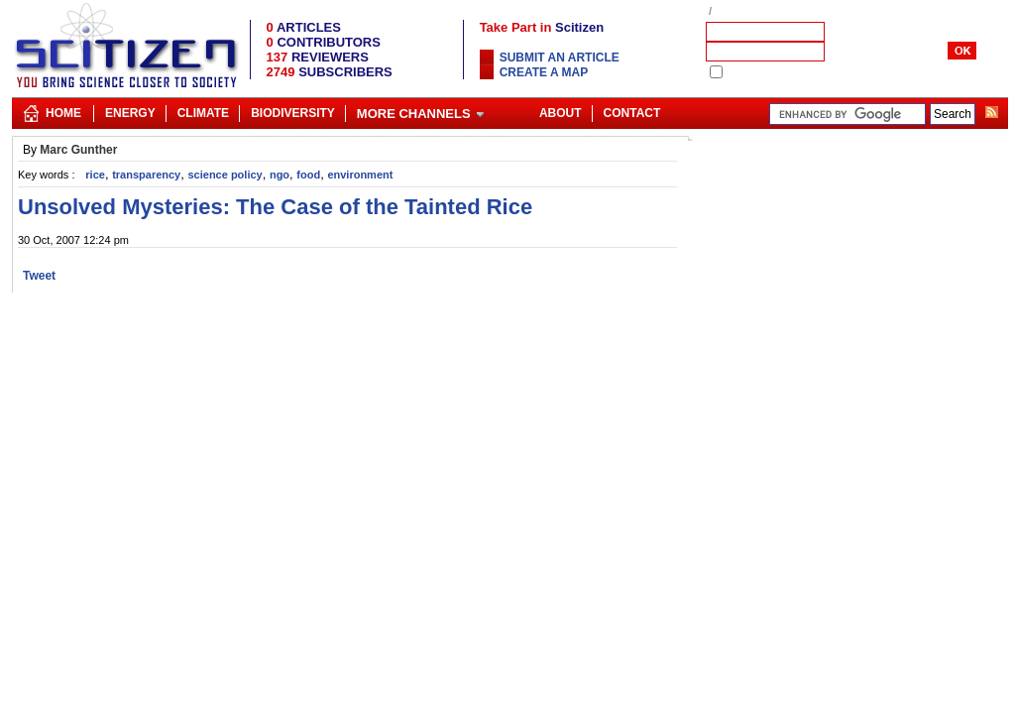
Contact (632, 113)
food (308, 174)
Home (63, 113)
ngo (279, 174)
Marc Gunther (78, 150)
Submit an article (560, 57)
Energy (130, 113)
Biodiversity (293, 113)
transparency (146, 174)
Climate (203, 113)
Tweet (39, 276)
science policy (224, 174)
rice (95, 174)
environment (360, 174)
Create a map (544, 72)
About (560, 113)
